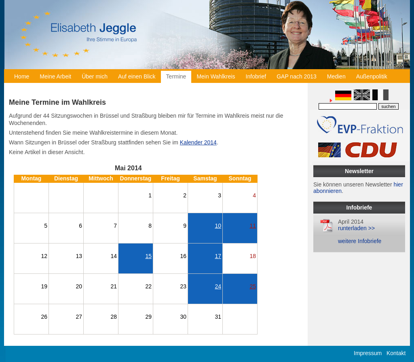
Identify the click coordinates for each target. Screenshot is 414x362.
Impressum (368, 353)
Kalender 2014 (198, 142)
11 (252, 225)
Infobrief (256, 76)
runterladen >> (356, 228)
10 (218, 225)
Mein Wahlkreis (215, 76)
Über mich (95, 76)
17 (218, 256)
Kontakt (396, 353)
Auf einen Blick (137, 76)
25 (252, 286)
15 (148, 256)
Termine (176, 76)
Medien (336, 76)
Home (21, 76)
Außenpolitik (371, 76)
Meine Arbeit (55, 76)
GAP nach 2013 (297, 76)
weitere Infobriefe (359, 241)
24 (218, 286)
